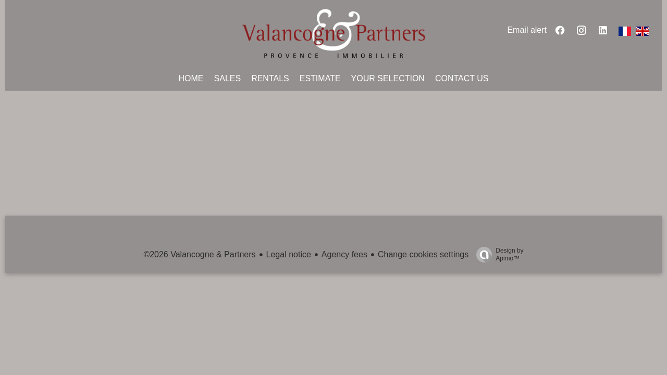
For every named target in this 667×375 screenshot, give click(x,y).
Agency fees (344, 254)
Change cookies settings (423, 254)
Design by (497, 254)
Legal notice (288, 254)
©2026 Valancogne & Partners (199, 254)
